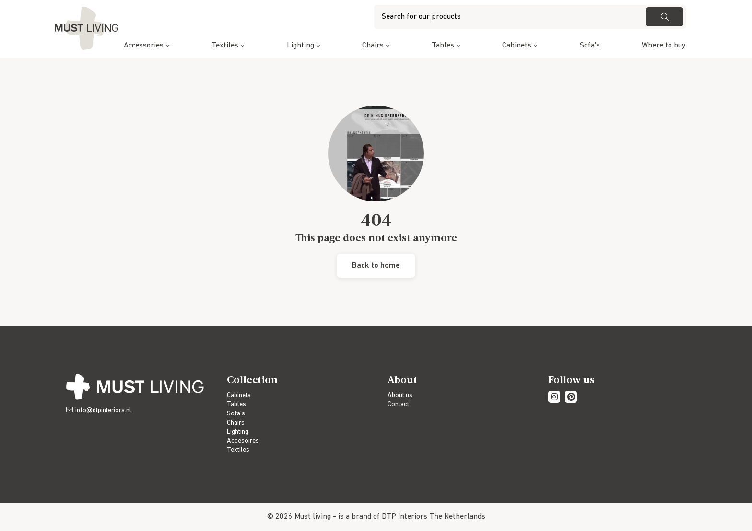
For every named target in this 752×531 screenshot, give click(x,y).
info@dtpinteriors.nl (103, 410)
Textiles (225, 45)
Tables (443, 45)
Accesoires (243, 441)
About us (400, 395)
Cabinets (516, 45)
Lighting (300, 45)
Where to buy (664, 45)
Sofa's (590, 45)
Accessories (144, 45)
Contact (398, 404)
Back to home (376, 266)
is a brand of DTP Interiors (382, 516)
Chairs (373, 45)
